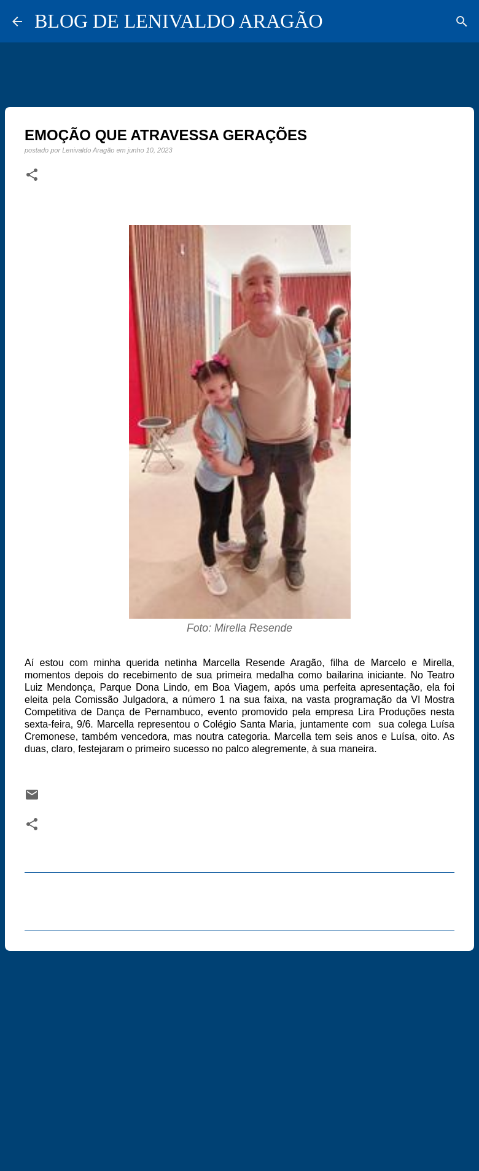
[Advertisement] (239, 1055)
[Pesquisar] (461, 21)
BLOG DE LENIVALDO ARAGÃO (178, 21)
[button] (32, 175)
